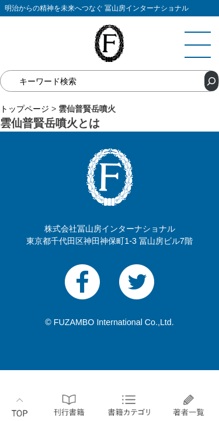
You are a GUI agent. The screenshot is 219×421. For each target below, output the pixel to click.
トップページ (24, 108)
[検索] (211, 81)
